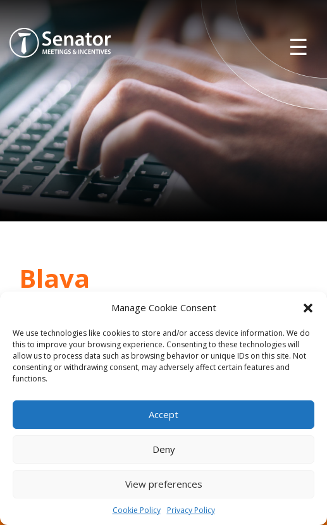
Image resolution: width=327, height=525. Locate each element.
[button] (308, 308)
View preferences (163, 484)
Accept (163, 414)
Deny (163, 449)
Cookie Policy (137, 510)
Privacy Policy (191, 510)
